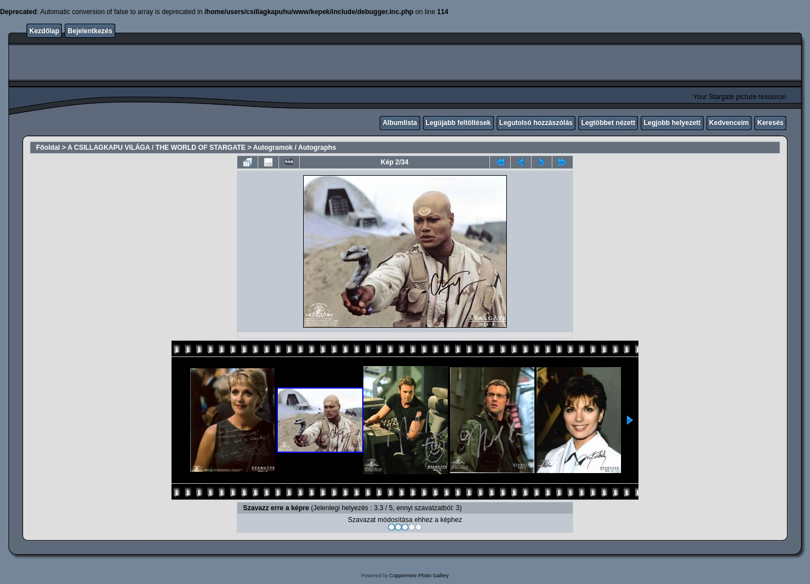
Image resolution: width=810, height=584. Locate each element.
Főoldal (48, 147)
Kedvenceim (729, 123)
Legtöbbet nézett (608, 123)
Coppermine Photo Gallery (419, 575)
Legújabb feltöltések (458, 123)
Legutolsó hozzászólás (536, 123)
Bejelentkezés (90, 31)
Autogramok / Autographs (294, 147)
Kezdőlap (44, 31)
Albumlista (399, 123)
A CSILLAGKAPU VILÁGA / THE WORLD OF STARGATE (157, 147)
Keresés (770, 123)
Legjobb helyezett (672, 123)
